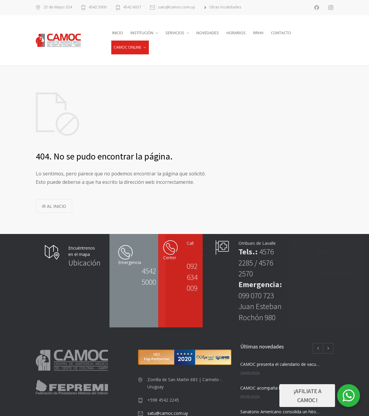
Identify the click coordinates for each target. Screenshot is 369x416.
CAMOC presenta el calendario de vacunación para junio (280, 364)
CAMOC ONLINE (127, 47)
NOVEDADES (207, 32)
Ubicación (84, 263)
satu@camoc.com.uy (176, 7)
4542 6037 (132, 7)
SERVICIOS (174, 32)
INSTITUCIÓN (142, 32)
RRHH (258, 32)
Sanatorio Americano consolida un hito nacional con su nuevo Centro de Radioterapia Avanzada (280, 411)
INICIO (117, 32)
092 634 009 (154, 277)
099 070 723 (256, 295)
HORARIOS (236, 32)
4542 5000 (97, 7)
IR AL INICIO (54, 206)
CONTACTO (281, 32)
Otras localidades (225, 7)
